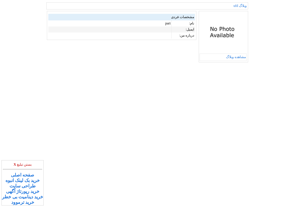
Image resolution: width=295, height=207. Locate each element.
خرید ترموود (22, 202)
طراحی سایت (22, 185)
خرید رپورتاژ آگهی (22, 191)
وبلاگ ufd (240, 6)
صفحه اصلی (22, 174)
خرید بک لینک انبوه (22, 180)
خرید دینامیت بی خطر (22, 196)
